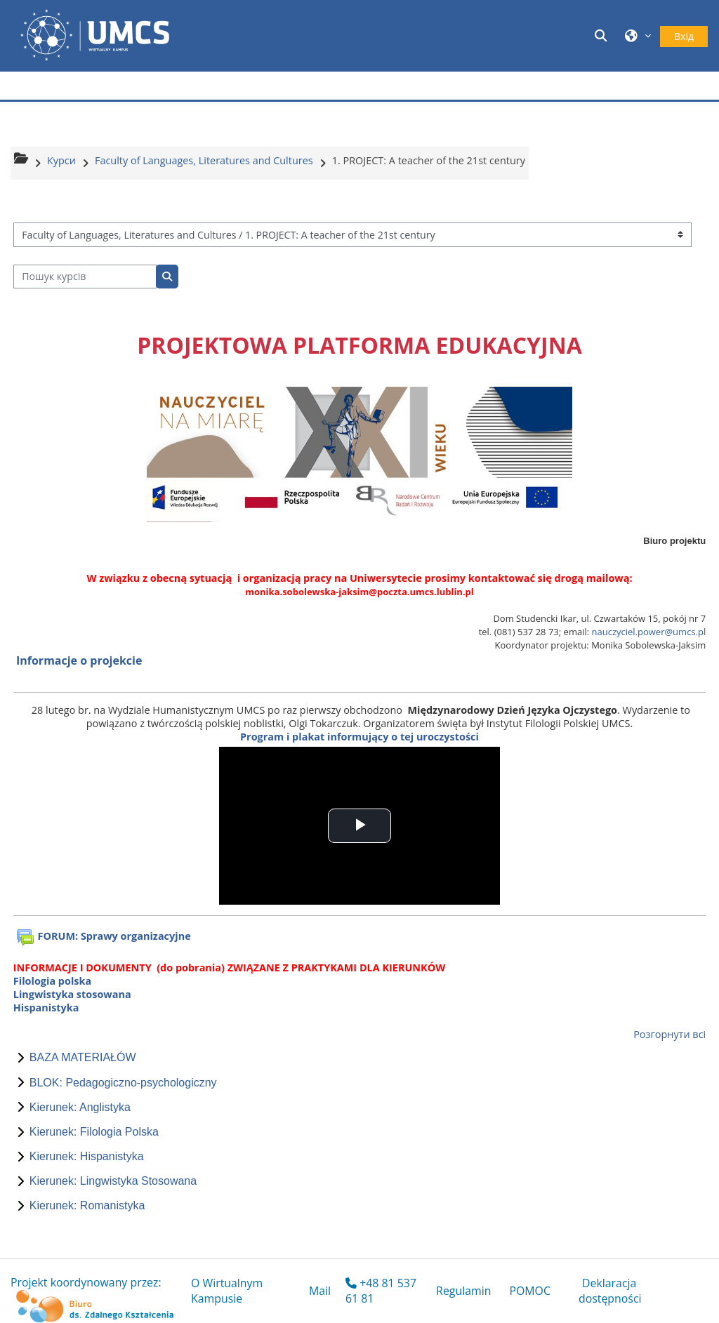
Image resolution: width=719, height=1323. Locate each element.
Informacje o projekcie (79, 660)
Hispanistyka (46, 1007)
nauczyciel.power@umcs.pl (649, 631)
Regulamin (463, 1290)
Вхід (684, 36)
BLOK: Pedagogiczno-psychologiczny (123, 1083)
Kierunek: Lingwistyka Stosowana (113, 1181)
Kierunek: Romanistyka (87, 1205)
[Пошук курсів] (85, 277)
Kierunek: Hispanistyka (86, 1156)
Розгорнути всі (669, 1034)
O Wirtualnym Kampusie (227, 1290)
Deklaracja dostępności (610, 1290)
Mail (320, 1290)
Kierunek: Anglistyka (80, 1107)
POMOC (529, 1290)
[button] (603, 35)
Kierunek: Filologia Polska (94, 1132)
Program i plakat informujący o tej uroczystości (359, 736)
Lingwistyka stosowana (72, 994)
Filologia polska (52, 981)
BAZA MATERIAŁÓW (82, 1057)
